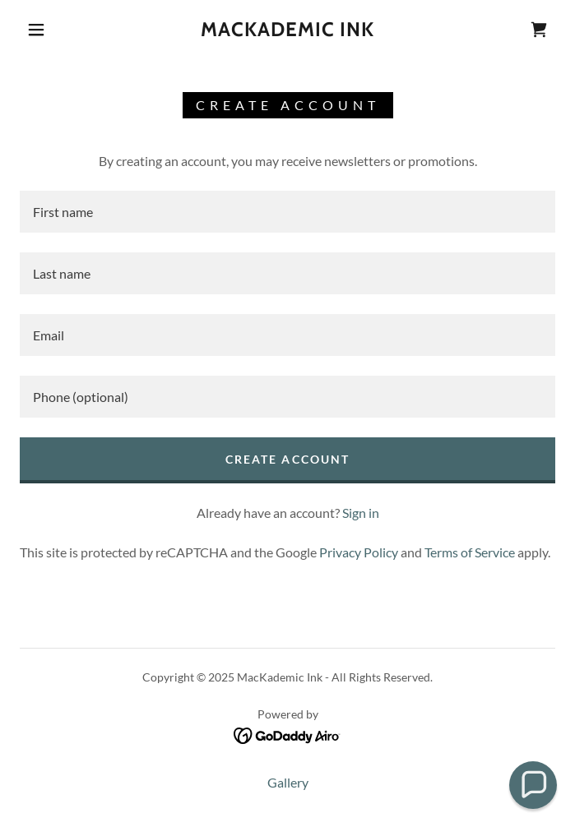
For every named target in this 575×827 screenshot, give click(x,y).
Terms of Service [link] (469, 552)
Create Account (287, 459)
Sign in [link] (360, 512)
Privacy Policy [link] (358, 552)
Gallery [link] (287, 782)
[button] (46, 29)
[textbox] (287, 212)
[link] (287, 30)
